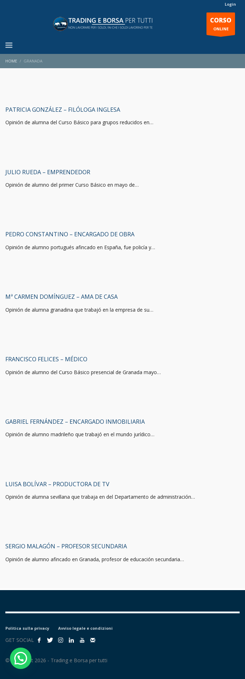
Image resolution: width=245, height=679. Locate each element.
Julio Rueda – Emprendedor (47, 172)
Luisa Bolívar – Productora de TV (57, 484)
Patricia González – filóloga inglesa (62, 110)
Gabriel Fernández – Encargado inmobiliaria (75, 422)
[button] (20, 658)
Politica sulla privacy (27, 628)
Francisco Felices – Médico (46, 359)
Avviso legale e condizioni (85, 628)
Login (230, 4)
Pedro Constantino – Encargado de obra (69, 234)
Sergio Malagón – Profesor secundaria (66, 546)
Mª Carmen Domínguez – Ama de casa (61, 297)
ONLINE (220, 25)
